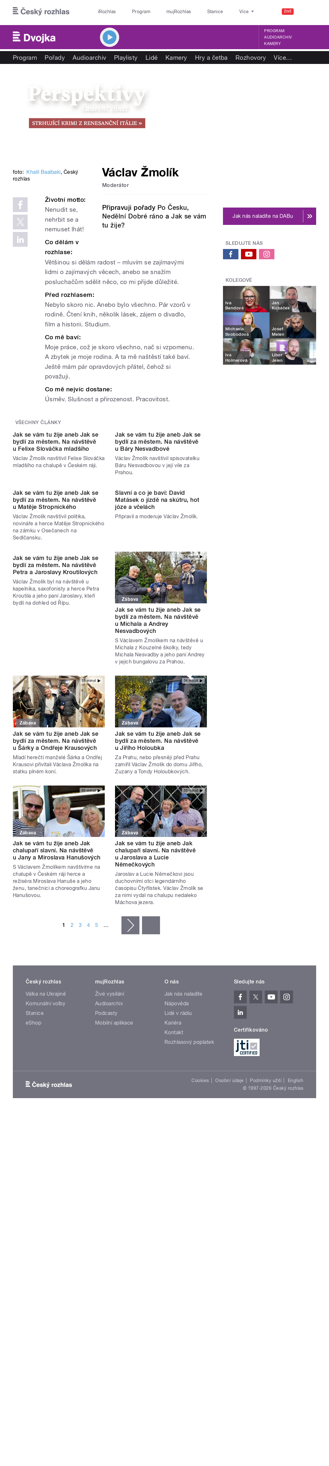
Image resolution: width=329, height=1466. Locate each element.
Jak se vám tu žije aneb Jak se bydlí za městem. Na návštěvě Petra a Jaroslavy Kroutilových (55, 768)
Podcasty (106, 1164)
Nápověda (176, 1155)
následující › (130, 1077)
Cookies (200, 1232)
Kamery (272, 43)
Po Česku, (173, 207)
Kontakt (173, 1184)
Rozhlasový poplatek (189, 1193)
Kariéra (172, 1174)
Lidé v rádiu (178, 1164)
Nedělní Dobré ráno (133, 216)
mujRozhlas (162, 11)
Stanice (192, 11)
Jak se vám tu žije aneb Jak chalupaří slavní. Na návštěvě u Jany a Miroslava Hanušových (57, 1001)
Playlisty (126, 57)
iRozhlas (104, 11)
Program (131, 11)
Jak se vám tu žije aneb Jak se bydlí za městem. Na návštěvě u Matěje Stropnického (55, 651)
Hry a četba (211, 57)
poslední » (151, 1077)
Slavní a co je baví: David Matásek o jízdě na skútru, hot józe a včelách (157, 651)
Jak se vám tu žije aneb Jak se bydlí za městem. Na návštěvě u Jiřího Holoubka (157, 892)
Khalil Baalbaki (43, 250)
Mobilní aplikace (114, 1174)
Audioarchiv (278, 37)
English (295, 1232)
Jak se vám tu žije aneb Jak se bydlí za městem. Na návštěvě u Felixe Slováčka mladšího (55, 541)
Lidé (152, 57)
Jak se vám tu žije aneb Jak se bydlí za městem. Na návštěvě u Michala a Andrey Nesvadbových (157, 772)
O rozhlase (221, 11)
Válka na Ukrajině (46, 1145)
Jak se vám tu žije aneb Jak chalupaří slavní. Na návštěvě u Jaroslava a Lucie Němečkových (155, 1005)
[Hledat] (307, 11)
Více (283, 57)
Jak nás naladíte (183, 1145)
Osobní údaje (229, 1232)
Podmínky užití (265, 1232)
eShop (33, 1174)
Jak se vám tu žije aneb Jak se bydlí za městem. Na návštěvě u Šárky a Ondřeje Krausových (55, 892)
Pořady (55, 57)
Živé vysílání (109, 1145)
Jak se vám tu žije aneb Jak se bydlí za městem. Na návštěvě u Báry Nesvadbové (157, 541)
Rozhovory (251, 57)
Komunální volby (45, 1155)
